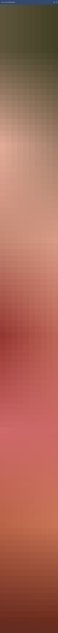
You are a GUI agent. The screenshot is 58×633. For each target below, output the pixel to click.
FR (56, 2)
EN (54, 2)
